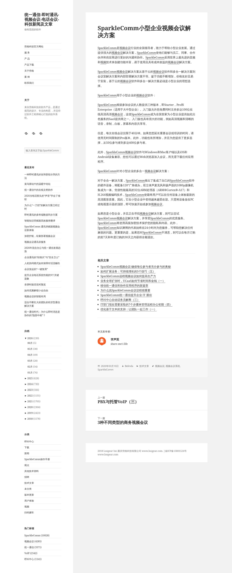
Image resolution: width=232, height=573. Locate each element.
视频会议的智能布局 (35, 296)
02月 (30, 366)
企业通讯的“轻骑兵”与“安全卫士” (41, 257)
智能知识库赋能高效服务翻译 (39, 220)
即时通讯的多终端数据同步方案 (41, 214)
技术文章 (29, 483)
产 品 (27, 58)
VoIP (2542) (30, 553)
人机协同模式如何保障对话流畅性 (42, 263)
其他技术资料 (31, 471)
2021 (30, 401)
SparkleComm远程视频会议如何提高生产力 (128, 276)
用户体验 (29, 500)
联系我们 (29, 82)
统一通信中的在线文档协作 (38, 189)
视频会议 (125, 48)
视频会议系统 (173, 366)
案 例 (27, 76)
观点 (26, 465)
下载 (26, 447)
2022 (30, 395)
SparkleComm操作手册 (37, 459)
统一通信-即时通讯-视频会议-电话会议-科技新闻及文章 (41, 19)
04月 (30, 354)
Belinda (129, 366)
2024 (30, 384)
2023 (30, 389)
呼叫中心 (29, 441)
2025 (30, 378)
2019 (30, 413)
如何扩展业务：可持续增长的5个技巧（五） (128, 271)
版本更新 (29, 494)
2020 (30, 407)
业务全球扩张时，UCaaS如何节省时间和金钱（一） (132, 281)
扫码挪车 (29, 512)
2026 (30, 338)
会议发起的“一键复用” (36, 269)
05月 (30, 348)
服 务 (27, 52)
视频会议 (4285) (33, 541)
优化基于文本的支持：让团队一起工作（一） (128, 309)
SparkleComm (107, 48)
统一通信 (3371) (33, 547)
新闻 (26, 453)
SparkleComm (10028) (36, 535)
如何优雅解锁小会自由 (36, 290)
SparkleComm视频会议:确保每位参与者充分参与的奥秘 (135, 267)
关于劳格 (29, 70)
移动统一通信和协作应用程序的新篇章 (124, 285)
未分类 (28, 488)
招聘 (26, 477)
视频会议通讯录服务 (35, 242)
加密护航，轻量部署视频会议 (39, 236)
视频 (26, 506)
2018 (30, 418)
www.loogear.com (108, 454)
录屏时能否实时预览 (35, 284)
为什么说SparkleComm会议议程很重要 (125, 290)
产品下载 (29, 64)
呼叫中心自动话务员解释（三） (120, 300)
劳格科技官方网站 (33, 46)
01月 (30, 372)
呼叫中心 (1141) (33, 559)
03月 (30, 360)
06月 (30, 343)
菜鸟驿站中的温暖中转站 (37, 184)
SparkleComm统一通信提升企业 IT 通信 (126, 295)
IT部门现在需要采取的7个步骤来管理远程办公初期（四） (136, 304)
